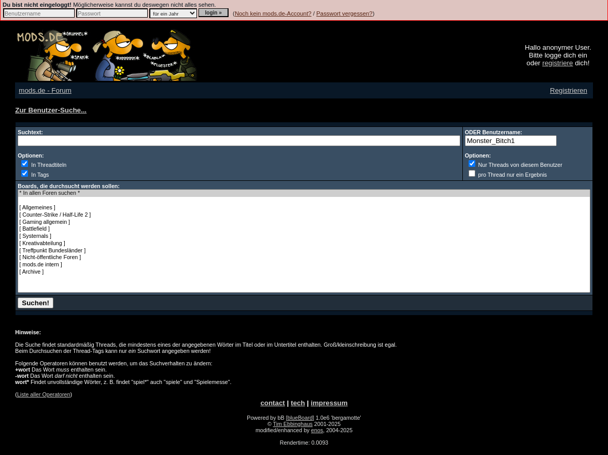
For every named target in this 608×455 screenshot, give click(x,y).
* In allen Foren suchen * (303, 193)
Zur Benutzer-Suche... (51, 110)
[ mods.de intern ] (303, 264)
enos (317, 430)
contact (272, 403)
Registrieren (568, 90)
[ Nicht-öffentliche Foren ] (303, 257)
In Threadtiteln (43, 165)
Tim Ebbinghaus (293, 424)
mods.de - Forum (45, 90)
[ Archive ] (303, 272)
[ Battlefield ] (303, 229)
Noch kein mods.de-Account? (273, 13)
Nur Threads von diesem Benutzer (515, 165)
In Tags (35, 175)
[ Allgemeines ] (303, 207)
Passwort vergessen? (344, 13)
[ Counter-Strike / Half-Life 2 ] (303, 215)
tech (298, 403)
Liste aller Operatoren (43, 394)
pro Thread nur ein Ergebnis (508, 175)
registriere (557, 63)
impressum (328, 403)
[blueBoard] (300, 418)
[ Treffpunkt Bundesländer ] (303, 250)
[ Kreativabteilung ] (303, 243)
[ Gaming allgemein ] (303, 222)
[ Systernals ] (303, 236)
